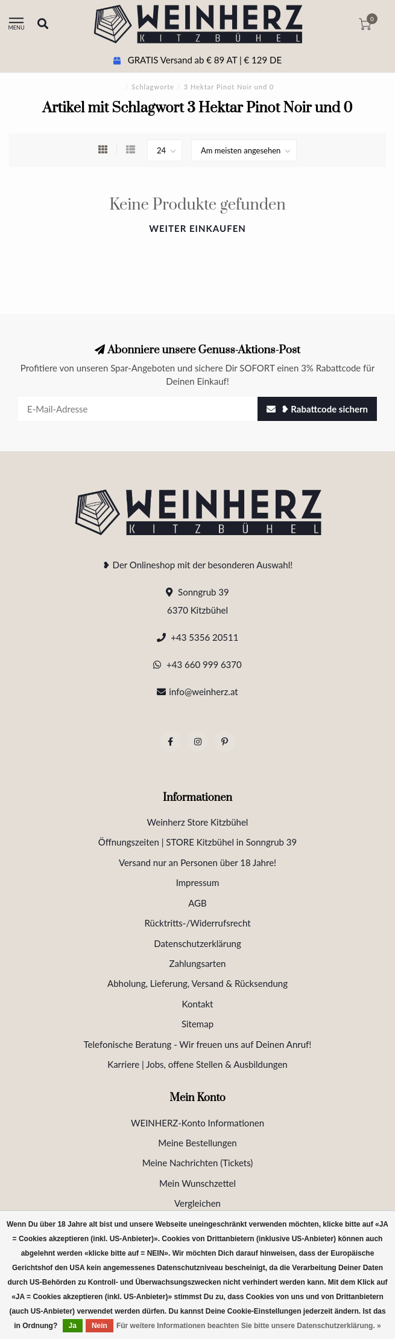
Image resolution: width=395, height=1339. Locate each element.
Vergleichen (197, 1203)
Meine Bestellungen (197, 1142)
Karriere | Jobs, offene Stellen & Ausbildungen (197, 1064)
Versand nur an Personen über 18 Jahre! (197, 862)
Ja (73, 1325)
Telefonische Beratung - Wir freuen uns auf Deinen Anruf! (198, 1044)
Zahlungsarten (197, 963)
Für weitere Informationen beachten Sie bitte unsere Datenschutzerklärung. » (248, 1325)
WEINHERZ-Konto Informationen (197, 1122)
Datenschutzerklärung (197, 943)
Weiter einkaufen (197, 228)
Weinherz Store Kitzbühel (197, 822)
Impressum (198, 882)
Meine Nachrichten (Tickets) (197, 1162)
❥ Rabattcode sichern (317, 408)
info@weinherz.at (203, 691)
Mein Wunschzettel (197, 1183)
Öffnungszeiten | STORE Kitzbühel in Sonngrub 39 (197, 841)
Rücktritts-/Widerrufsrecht (197, 922)
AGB (197, 902)
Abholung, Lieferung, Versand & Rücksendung (197, 983)
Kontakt (197, 1003)
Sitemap (197, 1023)
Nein (99, 1325)
